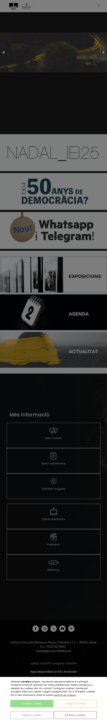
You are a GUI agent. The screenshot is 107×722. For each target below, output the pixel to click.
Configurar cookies (75, 703)
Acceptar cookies (32, 703)
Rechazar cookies (75, 715)
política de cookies (65, 695)
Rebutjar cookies (31, 715)
